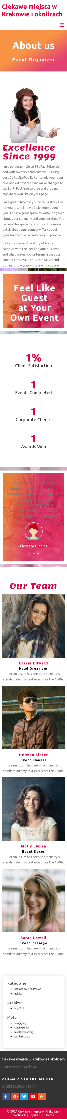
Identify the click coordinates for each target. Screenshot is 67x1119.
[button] (29, 553)
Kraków (18, 993)
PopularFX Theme (41, 1115)
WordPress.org (22, 1036)
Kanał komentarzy (24, 1032)
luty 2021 (19, 1008)
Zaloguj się (20, 1023)
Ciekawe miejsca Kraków (27, 989)
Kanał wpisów (21, 1027)
